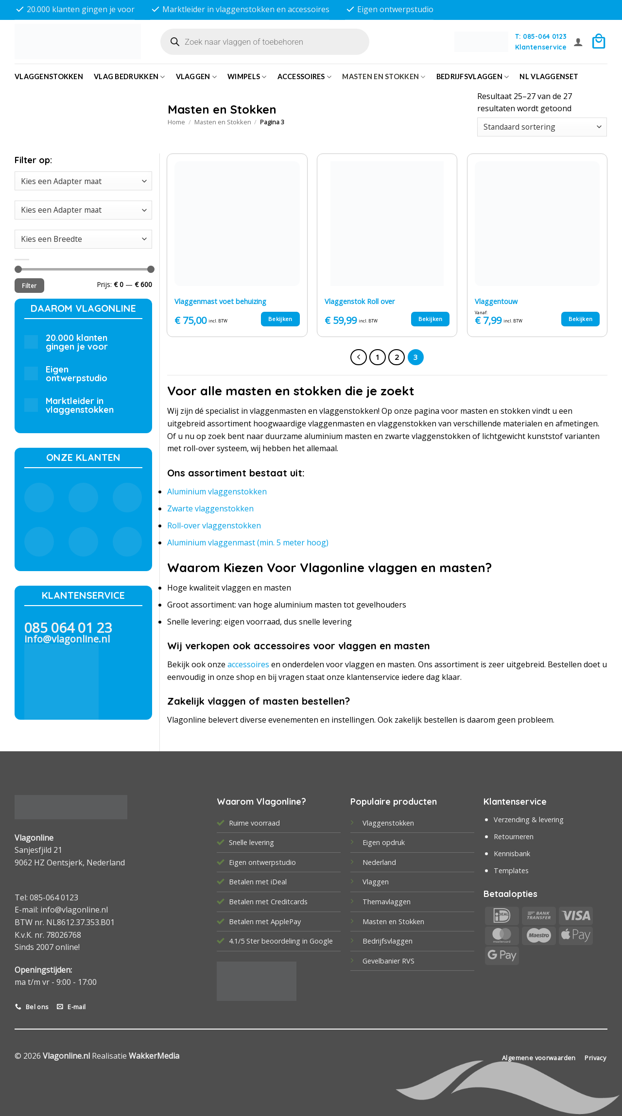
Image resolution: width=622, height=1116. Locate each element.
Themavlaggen (387, 901)
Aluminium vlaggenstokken (217, 491)
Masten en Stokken (383, 77)
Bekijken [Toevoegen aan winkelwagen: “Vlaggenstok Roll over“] (430, 318)
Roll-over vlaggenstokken (214, 525)
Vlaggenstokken (49, 76)
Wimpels (247, 77)
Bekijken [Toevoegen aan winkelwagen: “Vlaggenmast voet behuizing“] (280, 318)
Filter (29, 285)
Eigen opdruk (384, 842)
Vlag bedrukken (129, 77)
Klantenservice (541, 47)
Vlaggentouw (496, 301)
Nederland (379, 862)
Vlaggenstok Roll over (360, 301)
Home (176, 122)
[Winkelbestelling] (542, 127)
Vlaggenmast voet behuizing (220, 301)
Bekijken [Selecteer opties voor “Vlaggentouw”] (581, 318)
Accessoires (304, 77)
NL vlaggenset (548, 76)
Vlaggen (196, 77)
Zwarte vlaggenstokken (210, 508)
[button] (578, 41)
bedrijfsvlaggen (472, 77)
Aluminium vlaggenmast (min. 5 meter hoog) (247, 542)
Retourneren (514, 836)
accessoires (248, 664)
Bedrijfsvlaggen (388, 941)
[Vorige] (358, 357)
